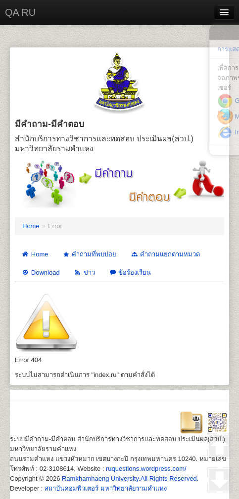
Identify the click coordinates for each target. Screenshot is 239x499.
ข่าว (84, 272)
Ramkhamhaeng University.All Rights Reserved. (130, 478)
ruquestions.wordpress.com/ (146, 468)
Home (31, 226)
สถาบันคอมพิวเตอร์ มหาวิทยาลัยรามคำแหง (106, 488)
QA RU (20, 12)
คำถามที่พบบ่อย (88, 254)
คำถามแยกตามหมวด (165, 254)
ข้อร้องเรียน (130, 272)
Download (40, 272)
